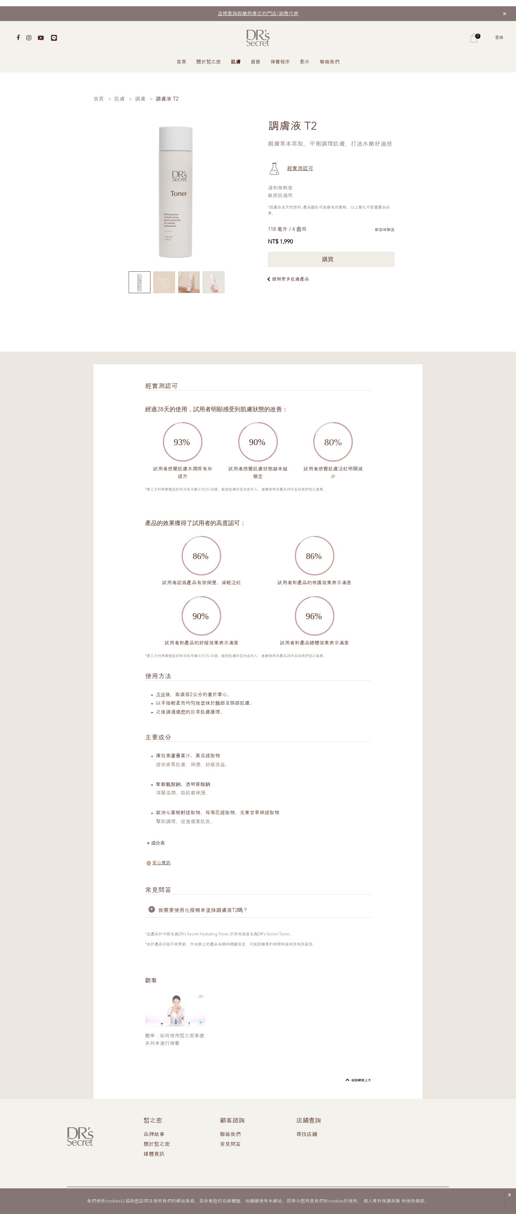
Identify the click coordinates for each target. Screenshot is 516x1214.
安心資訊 (161, 863)
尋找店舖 (306, 1135)
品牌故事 (154, 1135)
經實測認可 (300, 168)
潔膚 (161, 695)
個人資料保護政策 (381, 1201)
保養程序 (280, 62)
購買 (331, 259)
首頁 (182, 62)
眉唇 (256, 62)
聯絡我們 (330, 62)
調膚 (140, 99)
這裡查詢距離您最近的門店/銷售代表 (258, 14)
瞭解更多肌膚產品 (290, 279)
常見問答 (230, 1145)
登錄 (499, 38)
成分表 (158, 843)
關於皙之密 (208, 62)
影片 (305, 62)
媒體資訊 (154, 1154)
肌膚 (236, 62)
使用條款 (415, 1201)
